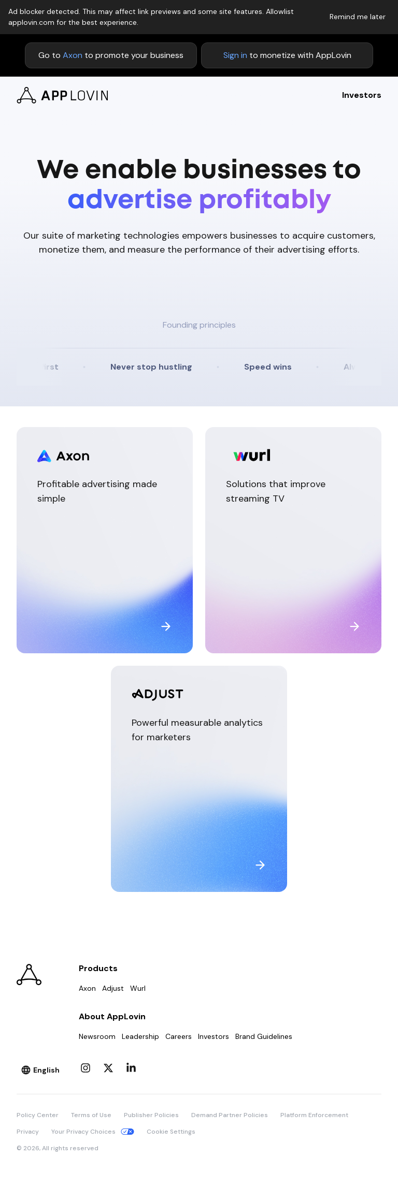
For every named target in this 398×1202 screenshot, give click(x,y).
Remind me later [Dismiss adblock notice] (358, 16)
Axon (72, 55)
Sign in (235, 55)
